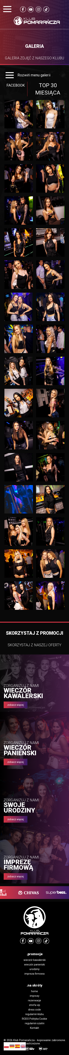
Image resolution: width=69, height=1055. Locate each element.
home (34, 991)
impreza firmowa (34, 973)
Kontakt (34, 1027)
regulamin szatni (34, 1023)
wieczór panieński (34, 964)
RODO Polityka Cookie (34, 1018)
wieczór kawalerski (35, 959)
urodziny (34, 969)
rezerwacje (34, 1000)
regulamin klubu (34, 1014)
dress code (34, 1009)
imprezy (34, 995)
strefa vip (34, 1005)
